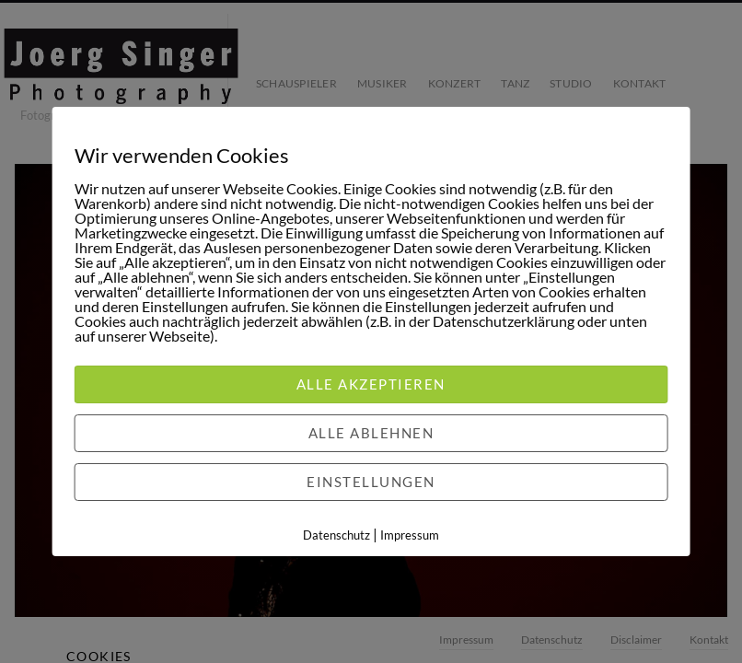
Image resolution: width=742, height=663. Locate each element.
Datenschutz (336, 535)
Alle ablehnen (371, 433)
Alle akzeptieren (371, 384)
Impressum (409, 535)
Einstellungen (371, 481)
